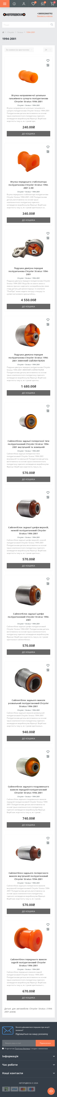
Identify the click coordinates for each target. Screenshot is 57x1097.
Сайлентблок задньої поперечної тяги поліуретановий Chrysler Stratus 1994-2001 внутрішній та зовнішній (28, 444)
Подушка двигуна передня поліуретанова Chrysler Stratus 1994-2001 (28, 271)
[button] (23, 3)
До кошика (28, 133)
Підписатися (45, 1043)
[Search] (52, 25)
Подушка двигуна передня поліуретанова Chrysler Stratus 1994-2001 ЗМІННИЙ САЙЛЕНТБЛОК (28, 357)
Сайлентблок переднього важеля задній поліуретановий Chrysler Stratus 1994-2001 (28, 962)
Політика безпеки (22, 1048)
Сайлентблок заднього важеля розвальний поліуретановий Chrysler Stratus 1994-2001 (28, 703)
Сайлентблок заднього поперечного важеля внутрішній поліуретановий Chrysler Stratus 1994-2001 (28, 876)
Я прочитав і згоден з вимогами (26, 1048)
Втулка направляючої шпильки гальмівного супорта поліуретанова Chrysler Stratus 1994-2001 (28, 98)
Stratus (20, 32)
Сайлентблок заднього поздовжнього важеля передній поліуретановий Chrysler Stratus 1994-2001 (28, 789)
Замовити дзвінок (45, 16)
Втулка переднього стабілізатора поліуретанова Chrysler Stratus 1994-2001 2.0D (28, 184)
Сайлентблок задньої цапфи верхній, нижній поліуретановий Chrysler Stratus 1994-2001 (28, 530)
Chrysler (10, 32)
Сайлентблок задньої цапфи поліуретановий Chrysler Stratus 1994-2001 (28, 616)
